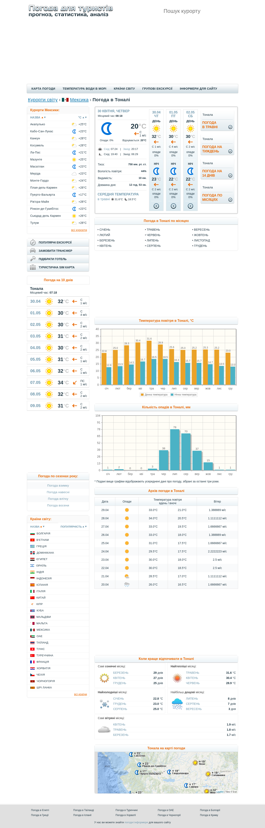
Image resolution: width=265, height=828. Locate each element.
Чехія (40, 674)
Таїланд (42, 642)
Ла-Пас (35, 152)
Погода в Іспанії (82, 815)
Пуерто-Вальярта (42, 194)
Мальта (42, 623)
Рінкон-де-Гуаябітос (44, 208)
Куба (40, 610)
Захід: (127, 149)
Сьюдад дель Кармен (45, 215)
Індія (40, 572)
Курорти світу (43, 99)
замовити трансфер (55, 250)
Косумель (37, 145)
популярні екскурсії (55, 242)
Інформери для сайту (198, 88)
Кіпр (39, 604)
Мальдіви (43, 616)
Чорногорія (46, 681)
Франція (42, 661)
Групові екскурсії (157, 88)
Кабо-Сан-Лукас (41, 131)
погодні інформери (136, 822)
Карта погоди (43, 88)
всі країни (80, 694)
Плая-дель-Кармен (43, 187)
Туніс (40, 649)
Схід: (107, 149)
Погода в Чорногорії (169, 815)
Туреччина (44, 655)
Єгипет (42, 559)
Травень (153, 229)
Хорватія (43, 668)
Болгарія (43, 533)
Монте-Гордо (39, 180)
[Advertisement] (132, 53)
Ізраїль (41, 565)
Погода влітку (58, 498)
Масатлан (37, 166)
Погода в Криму (209, 815)
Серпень (154, 245)
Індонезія (44, 578)
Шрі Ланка (44, 687)
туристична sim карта (57, 267)
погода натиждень (212, 149)
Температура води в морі (84, 88)
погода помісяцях (212, 197)
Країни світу (124, 88)
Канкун (35, 138)
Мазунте (36, 159)
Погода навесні (58, 492)
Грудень (200, 245)
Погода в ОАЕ (166, 810)
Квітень (105, 245)
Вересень (202, 229)
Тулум (34, 222)
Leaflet (220, 792)
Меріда (35, 173)
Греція (41, 546)
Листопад (202, 240)
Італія (41, 591)
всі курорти (79, 230)
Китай (41, 597)
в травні (104, 199)
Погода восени (58, 505)
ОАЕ (39, 636)
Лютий (104, 235)
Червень (153, 235)
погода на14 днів (212, 173)
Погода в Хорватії (126, 815)
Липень (153, 240)
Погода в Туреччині (127, 810)
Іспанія (42, 584)
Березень (107, 240)
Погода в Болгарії (210, 810)
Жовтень (201, 235)
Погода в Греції (40, 815)
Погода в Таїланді (83, 810)
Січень (104, 229)
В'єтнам (42, 539)
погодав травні (210, 125)
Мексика (79, 99)
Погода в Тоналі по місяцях (166, 221)
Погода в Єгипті (40, 810)
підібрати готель (52, 259)
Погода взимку (58, 485)
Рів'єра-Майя (39, 201)
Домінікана (45, 552)
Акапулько (37, 124)
